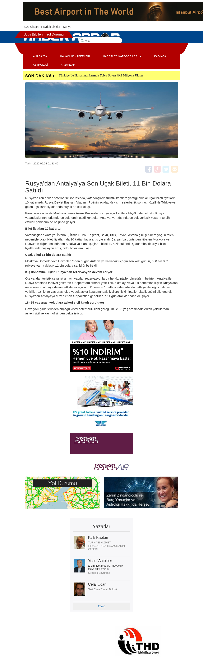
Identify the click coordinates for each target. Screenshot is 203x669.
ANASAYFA (40, 56)
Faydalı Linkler (50, 26)
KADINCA (160, 56)
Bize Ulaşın (31, 26)
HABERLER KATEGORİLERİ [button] (122, 56)
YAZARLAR (68, 64)
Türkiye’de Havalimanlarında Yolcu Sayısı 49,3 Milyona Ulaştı (101, 75)
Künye (67, 26)
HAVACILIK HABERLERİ (75, 56)
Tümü (101, 606)
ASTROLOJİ (40, 64)
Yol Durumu (55, 34)
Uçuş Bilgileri (33, 34)
